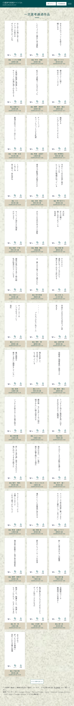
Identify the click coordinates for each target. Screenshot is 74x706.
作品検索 (57, 687)
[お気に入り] (8, 55)
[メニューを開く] (70, 4)
